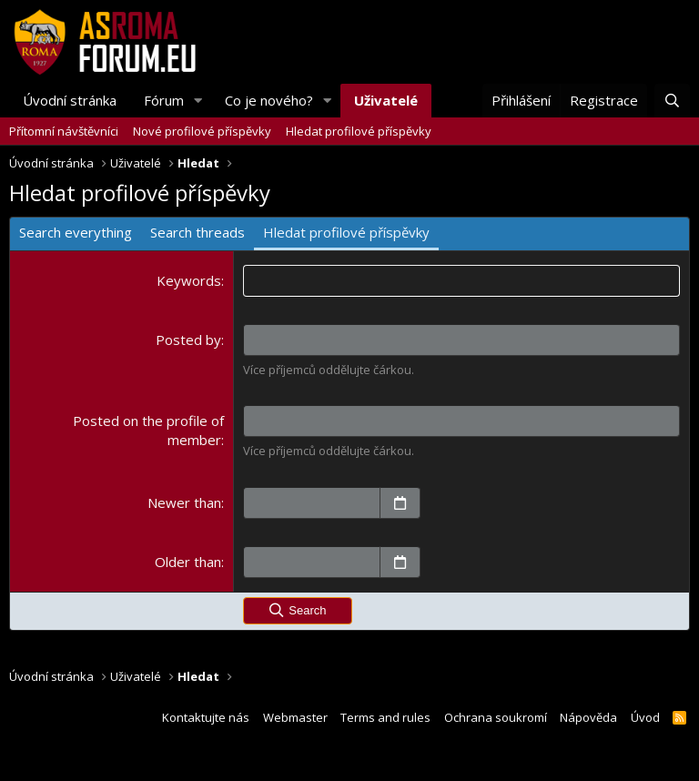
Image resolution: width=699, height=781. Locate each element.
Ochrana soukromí (495, 717)
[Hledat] (672, 100)
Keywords (189, 280)
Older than (188, 562)
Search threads (197, 232)
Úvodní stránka (69, 100)
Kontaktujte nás (205, 717)
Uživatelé (386, 100)
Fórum (164, 100)
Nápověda (588, 717)
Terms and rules (385, 717)
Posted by (188, 339)
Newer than (184, 502)
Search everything (75, 232)
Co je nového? (269, 100)
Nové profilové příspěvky (202, 131)
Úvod (645, 717)
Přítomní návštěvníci (63, 131)
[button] (198, 100)
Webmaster (295, 717)
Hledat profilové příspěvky (358, 131)
